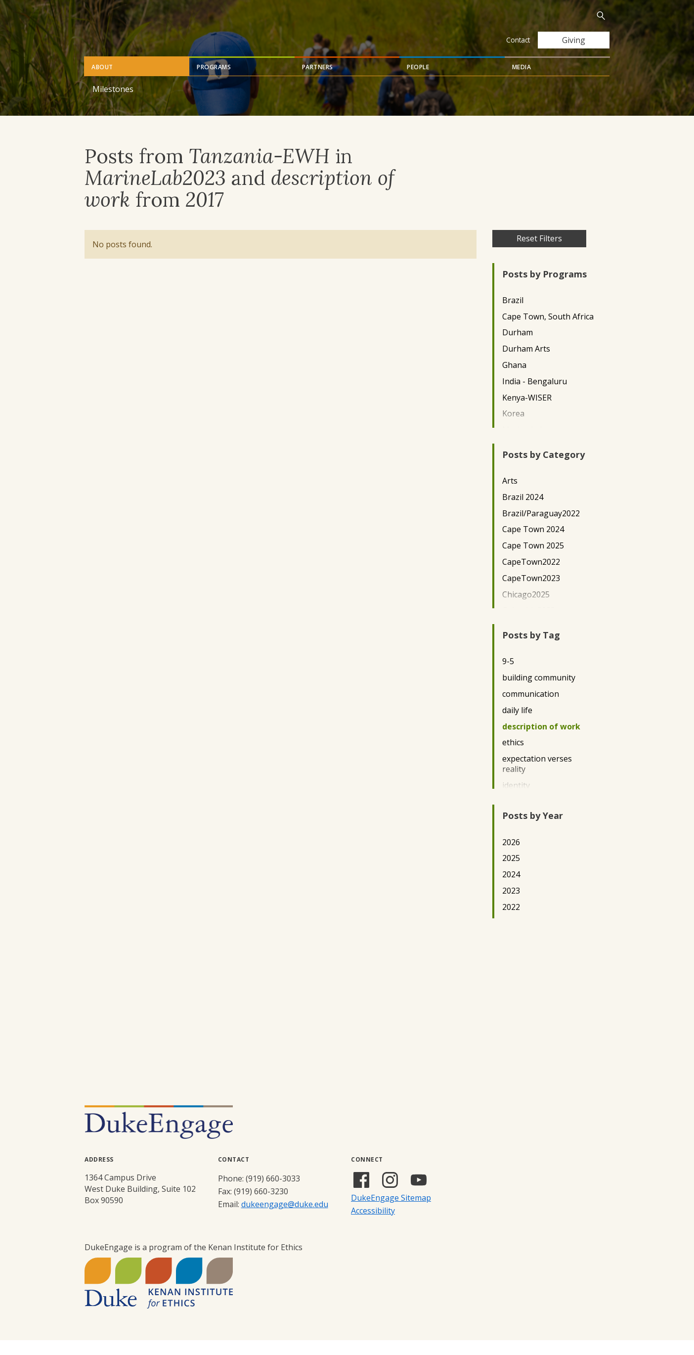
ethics (513, 757)
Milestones (112, 103)
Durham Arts (526, 364)
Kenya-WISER (527, 412)
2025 (511, 873)
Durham (517, 347)
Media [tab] (521, 82)
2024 (511, 889)
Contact (518, 40)
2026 (511, 857)
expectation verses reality (537, 778)
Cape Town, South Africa (548, 331)
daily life (517, 725)
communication (530, 709)
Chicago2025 (526, 609)
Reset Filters (539, 253)
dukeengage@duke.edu (284, 1219)
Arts (510, 496)
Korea (513, 428)
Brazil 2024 (522, 512)
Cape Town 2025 (533, 560)
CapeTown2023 (531, 593)
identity (516, 800)
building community (538, 692)
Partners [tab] (317, 82)
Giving (573, 40)
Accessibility (373, 1225)
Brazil (512, 315)
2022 (511, 922)
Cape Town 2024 (533, 544)
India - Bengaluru (534, 396)
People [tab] (418, 82)
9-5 (508, 676)
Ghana (514, 380)
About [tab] (102, 82)
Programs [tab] (214, 82)
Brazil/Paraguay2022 (541, 528)
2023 (511, 906)
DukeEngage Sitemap (391, 1212)
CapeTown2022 (531, 577)
